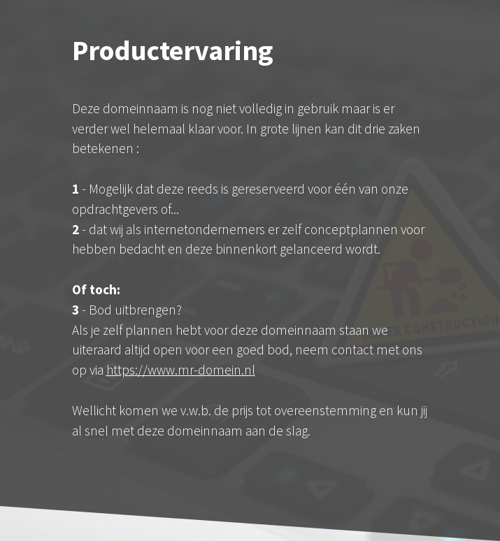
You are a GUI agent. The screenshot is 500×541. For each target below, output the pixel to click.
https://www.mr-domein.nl (180, 369)
